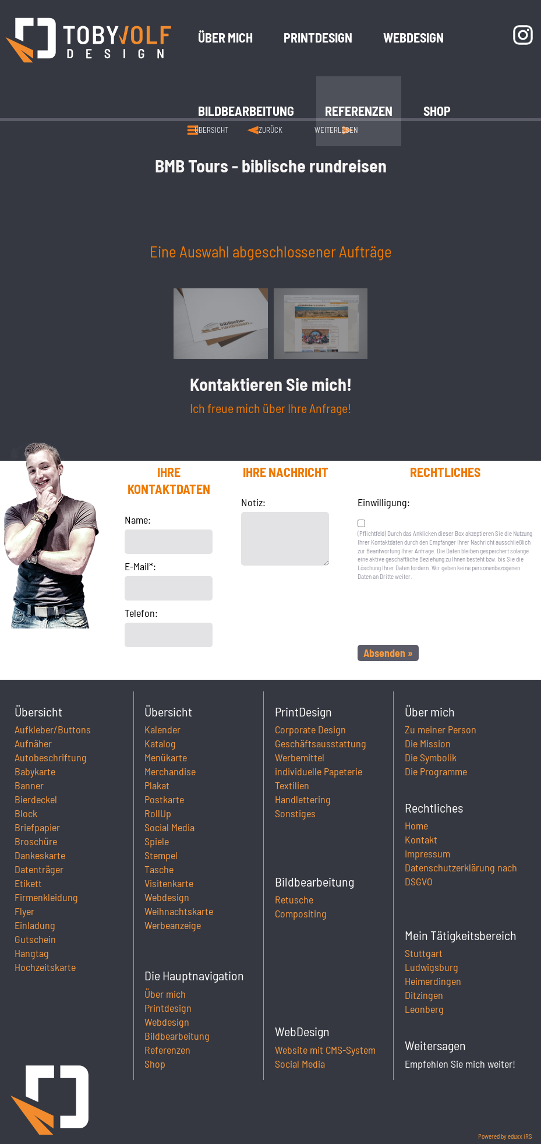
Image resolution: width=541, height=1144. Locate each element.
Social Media (169, 827)
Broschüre (36, 841)
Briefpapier (37, 827)
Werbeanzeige (172, 925)
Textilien (292, 785)
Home (416, 825)
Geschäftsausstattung (320, 743)
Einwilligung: (384, 502)
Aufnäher (33, 743)
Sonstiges (295, 813)
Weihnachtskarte (178, 911)
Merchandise (170, 771)
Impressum (427, 853)
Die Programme (436, 771)
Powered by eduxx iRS (505, 1136)
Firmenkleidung (46, 897)
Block (26, 813)
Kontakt (421, 839)
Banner (29, 785)
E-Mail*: (140, 566)
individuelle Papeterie (318, 771)
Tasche (159, 869)
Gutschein (35, 939)
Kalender (162, 729)
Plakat (156, 785)
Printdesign (168, 1007)
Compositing (301, 913)
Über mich (165, 993)
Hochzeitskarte (45, 967)
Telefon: (141, 612)
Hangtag (32, 953)
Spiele (156, 841)
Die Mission (428, 743)
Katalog (160, 743)
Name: (138, 519)
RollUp (157, 813)
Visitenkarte (168, 883)
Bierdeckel (36, 799)
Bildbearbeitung (177, 1035)
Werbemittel (299, 757)
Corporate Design (310, 729)
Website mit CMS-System (325, 1049)
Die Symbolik (431, 757)
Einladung (35, 925)
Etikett (28, 883)
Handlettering (303, 799)
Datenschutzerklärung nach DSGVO (461, 874)
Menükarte (165, 757)
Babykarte (35, 771)
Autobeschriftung (51, 757)
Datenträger (39, 869)
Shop (154, 1063)
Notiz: (253, 502)
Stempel (161, 855)
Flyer (24, 911)
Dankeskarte (40, 855)
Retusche (294, 899)
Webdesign (166, 897)
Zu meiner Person (440, 729)
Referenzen (167, 1049)
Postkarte (164, 799)
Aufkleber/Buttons (53, 729)
